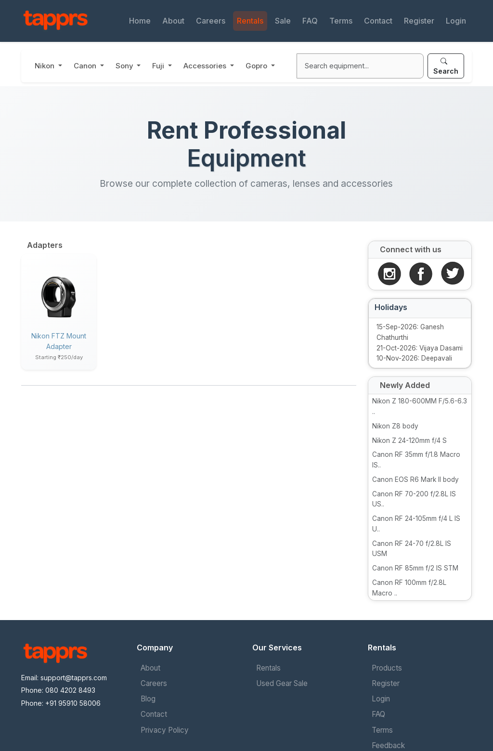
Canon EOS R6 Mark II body (415, 479)
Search (445, 66)
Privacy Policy (165, 730)
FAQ (310, 21)
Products (387, 668)
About (173, 21)
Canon (86, 65)
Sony (125, 65)
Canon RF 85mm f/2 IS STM (415, 568)
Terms (340, 21)
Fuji (159, 65)
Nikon (45, 65)
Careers (210, 21)
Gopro (257, 65)
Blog (148, 698)
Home (140, 21)
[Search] (360, 65)
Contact (378, 21)
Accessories (205, 65)
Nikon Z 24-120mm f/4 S (409, 440)
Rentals (250, 21)
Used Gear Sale (282, 683)
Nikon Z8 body (395, 426)
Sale (283, 21)
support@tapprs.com (73, 677)
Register (419, 21)
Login (456, 21)
